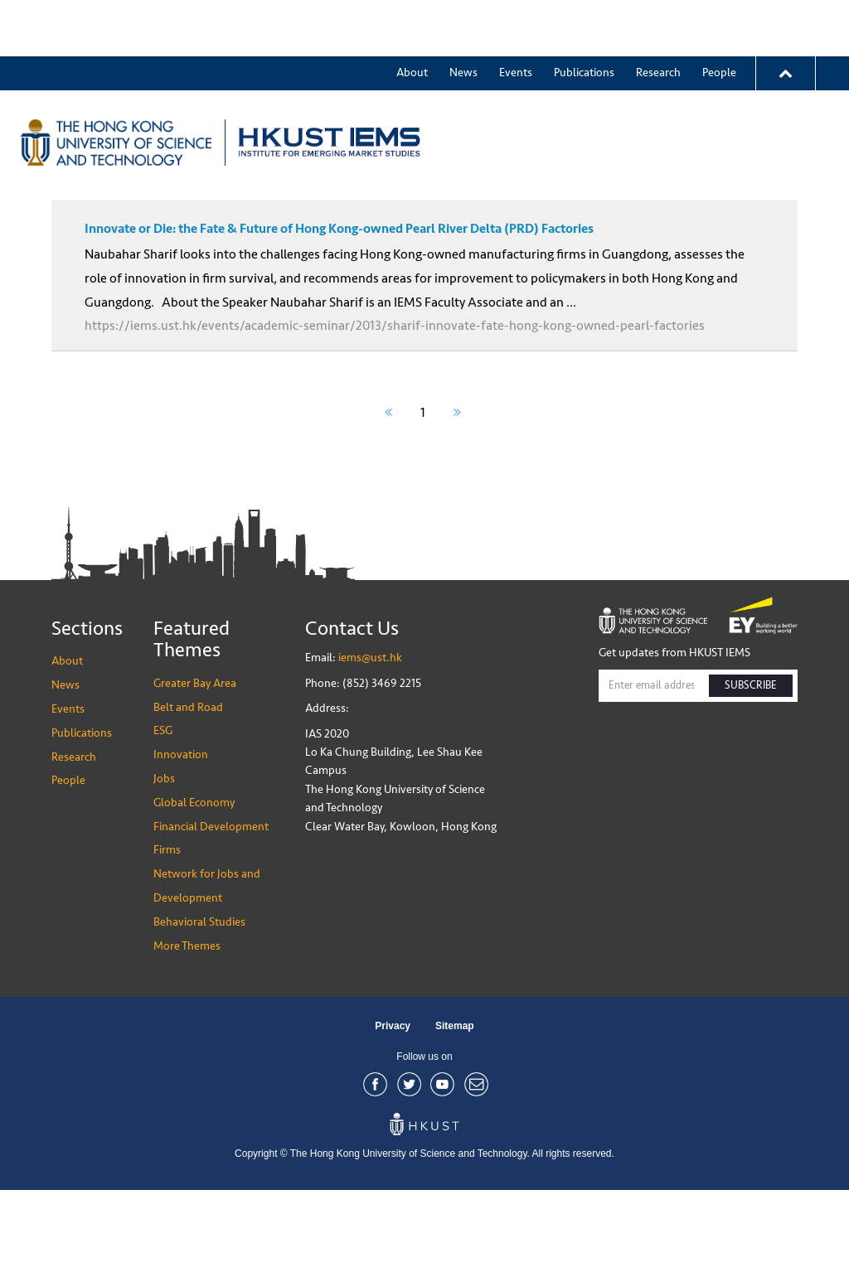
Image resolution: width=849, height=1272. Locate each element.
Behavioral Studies (199, 1004)
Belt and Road (188, 789)
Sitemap (454, 1108)
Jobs (164, 860)
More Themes (711, 86)
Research (658, 16)
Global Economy (194, 884)
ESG (162, 812)
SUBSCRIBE (751, 767)
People (719, 16)
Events (515, 16)
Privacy (392, 1108)
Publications (584, 16)
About (412, 16)
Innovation (180, 836)
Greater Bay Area (599, 86)
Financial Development (211, 908)
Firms (167, 932)
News (463, 16)
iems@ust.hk (370, 739)
